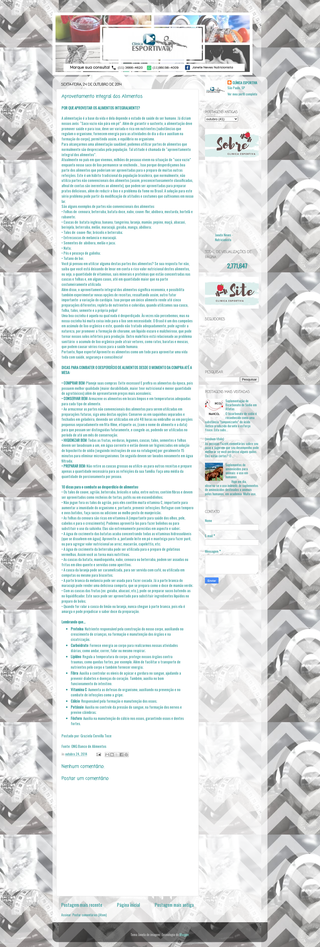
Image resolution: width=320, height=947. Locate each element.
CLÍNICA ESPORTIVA (244, 82)
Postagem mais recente (81, 904)
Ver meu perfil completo (242, 93)
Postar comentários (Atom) (89, 914)
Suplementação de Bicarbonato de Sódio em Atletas (241, 404)
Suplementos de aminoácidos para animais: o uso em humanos (237, 470)
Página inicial (128, 904)
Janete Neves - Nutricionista (224, 237)
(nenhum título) (214, 438)
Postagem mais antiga (174, 904)
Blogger (184, 934)
